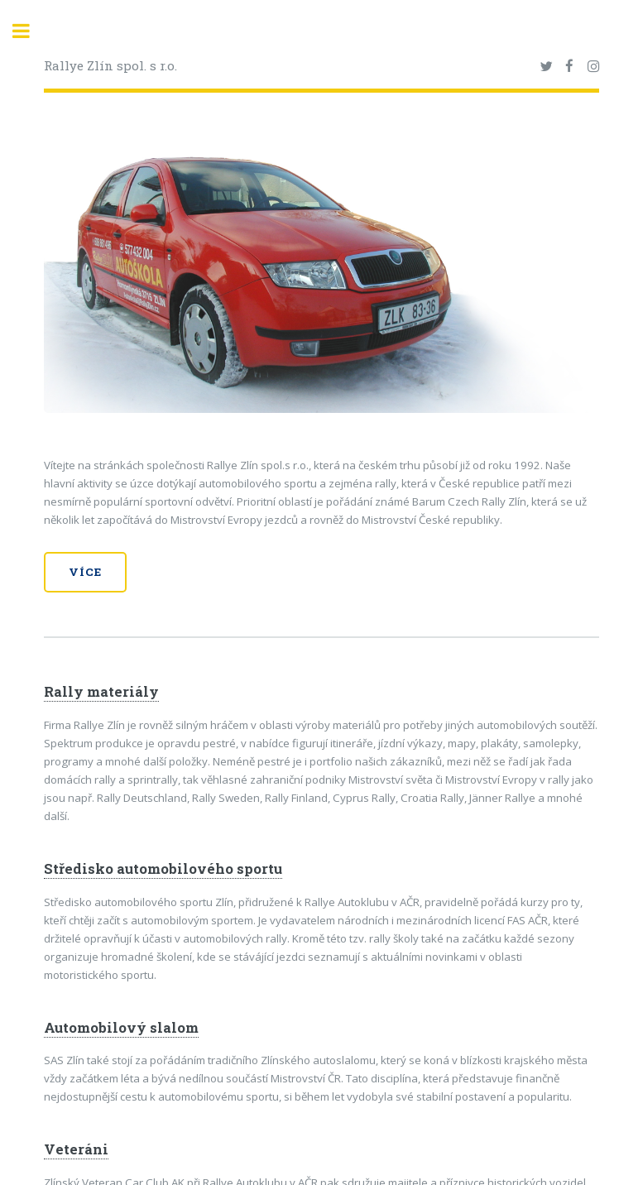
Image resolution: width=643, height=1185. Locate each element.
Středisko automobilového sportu (163, 869)
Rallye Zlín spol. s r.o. (110, 65)
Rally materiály (101, 692)
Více (85, 571)
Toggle (30, 31)
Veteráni (76, 1149)
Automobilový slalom (121, 1028)
